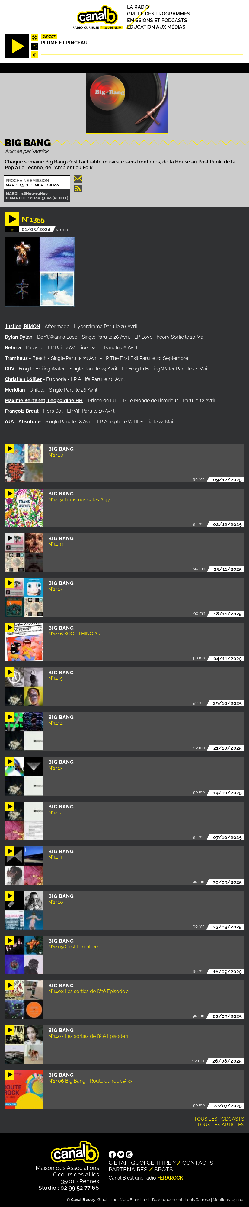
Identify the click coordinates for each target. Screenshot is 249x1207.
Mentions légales (228, 1199)
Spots (163, 1169)
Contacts (197, 1162)
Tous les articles (220, 1125)
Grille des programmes (158, 14)
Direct (49, 36)
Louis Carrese (197, 1199)
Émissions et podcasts (157, 20)
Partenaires (128, 1169)
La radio (138, 7)
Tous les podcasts (219, 1119)
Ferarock (170, 1178)
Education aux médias (156, 27)
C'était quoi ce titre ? (142, 1162)
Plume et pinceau (64, 43)
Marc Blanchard (134, 1199)
